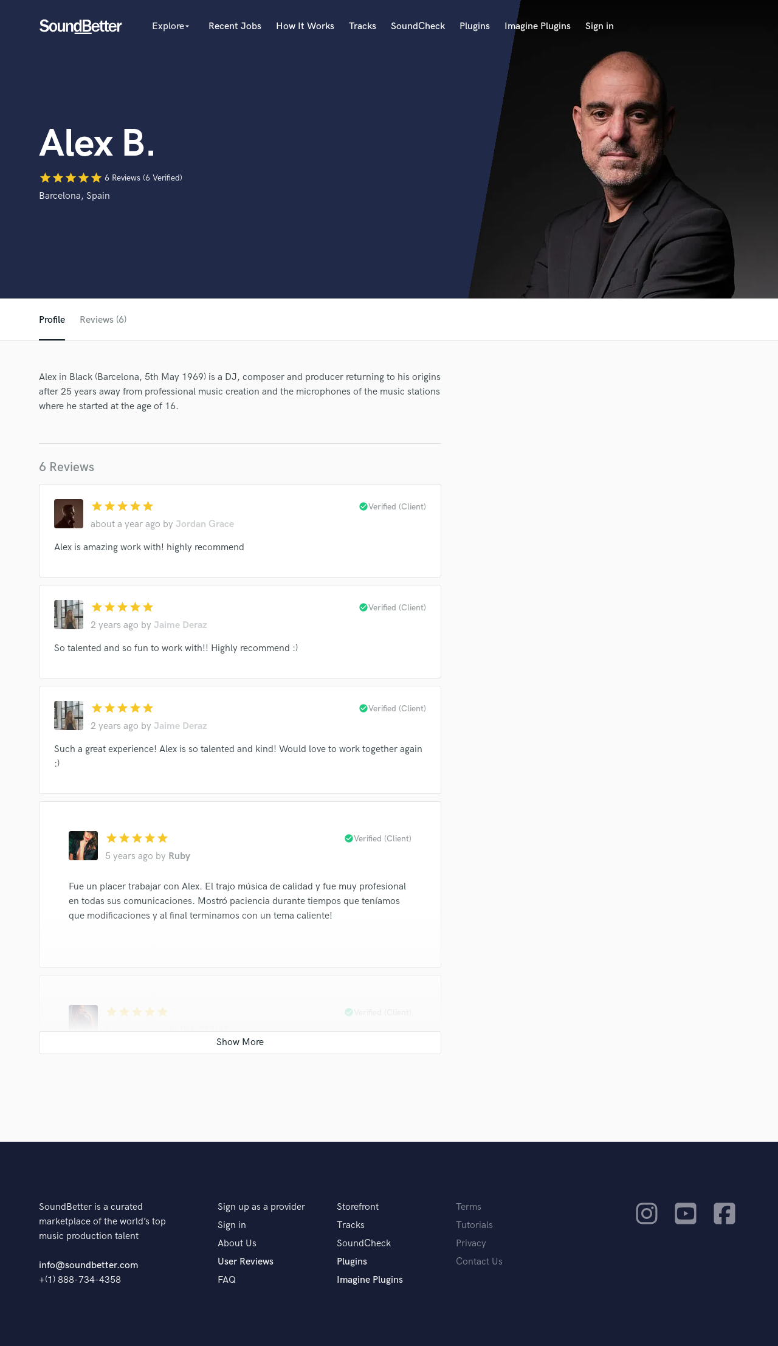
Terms (468, 1207)
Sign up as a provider (261, 1207)
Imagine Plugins (537, 26)
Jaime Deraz (180, 625)
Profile (52, 320)
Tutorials (474, 1225)
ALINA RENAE (199, 1030)
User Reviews (246, 1262)
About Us (237, 1243)
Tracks (362, 26)
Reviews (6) (103, 320)
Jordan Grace (205, 524)
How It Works (305, 26)
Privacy (471, 1243)
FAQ (227, 1280)
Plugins (475, 26)
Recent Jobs (234, 26)
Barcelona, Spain (74, 196)
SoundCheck (418, 26)
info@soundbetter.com (88, 1265)
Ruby (179, 856)
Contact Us (479, 1262)
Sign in (599, 26)
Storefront (358, 1207)
